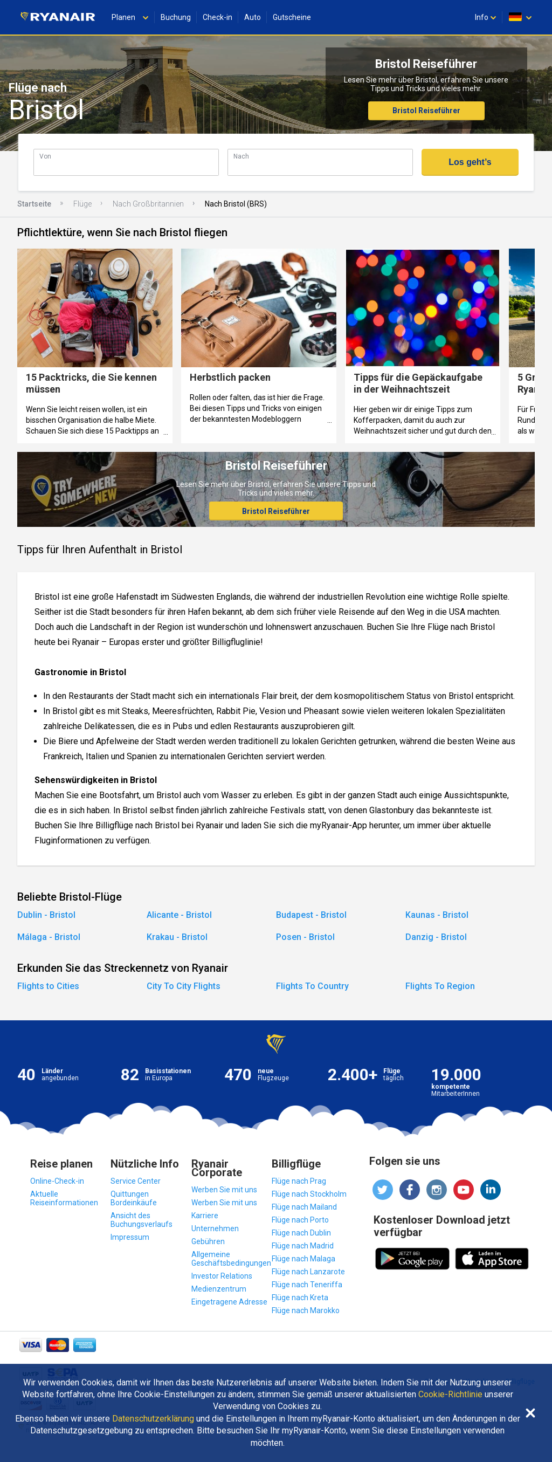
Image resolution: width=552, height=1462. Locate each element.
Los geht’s (469, 162)
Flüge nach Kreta (300, 1297)
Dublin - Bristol (46, 915)
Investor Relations (221, 1276)
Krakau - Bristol (177, 937)
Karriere (204, 1215)
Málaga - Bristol (48, 937)
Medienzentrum (218, 1289)
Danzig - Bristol (436, 937)
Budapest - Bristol (311, 915)
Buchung (176, 17)
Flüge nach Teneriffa (307, 1284)
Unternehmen (215, 1228)
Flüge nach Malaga (303, 1258)
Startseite (34, 204)
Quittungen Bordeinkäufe (134, 1198)
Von (45, 156)
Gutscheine (292, 17)
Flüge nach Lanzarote (308, 1271)
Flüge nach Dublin (301, 1232)
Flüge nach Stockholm (309, 1194)
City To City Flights (183, 986)
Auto (252, 17)
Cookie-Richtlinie (450, 1394)
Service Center (136, 1181)
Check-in (217, 17)
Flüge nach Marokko (306, 1310)
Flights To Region (440, 986)
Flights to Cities (48, 986)
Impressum (130, 1237)
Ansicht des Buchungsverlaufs (141, 1219)
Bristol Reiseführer (426, 110)
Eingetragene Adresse (229, 1302)
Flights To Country (312, 986)
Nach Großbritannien (148, 204)
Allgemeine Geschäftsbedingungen (231, 1258)
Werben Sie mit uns (224, 1189)
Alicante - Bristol (179, 915)
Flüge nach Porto (300, 1220)
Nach (241, 156)
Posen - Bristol (305, 937)
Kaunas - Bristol (436, 915)
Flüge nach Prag (299, 1181)
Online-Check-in (57, 1181)
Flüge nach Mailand (304, 1207)
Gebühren (208, 1241)
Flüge (82, 204)
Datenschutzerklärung (153, 1419)
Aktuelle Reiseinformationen (64, 1198)
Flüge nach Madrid (303, 1245)
